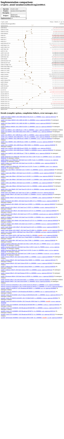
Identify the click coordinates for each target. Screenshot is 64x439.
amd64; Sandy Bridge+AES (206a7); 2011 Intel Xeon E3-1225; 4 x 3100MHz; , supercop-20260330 (29, 227)
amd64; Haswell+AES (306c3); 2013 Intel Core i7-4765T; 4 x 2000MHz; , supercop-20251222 (28, 208)
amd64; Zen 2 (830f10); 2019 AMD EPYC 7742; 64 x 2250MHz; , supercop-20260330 (25, 137)
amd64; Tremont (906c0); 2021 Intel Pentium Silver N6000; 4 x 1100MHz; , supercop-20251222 (28, 260)
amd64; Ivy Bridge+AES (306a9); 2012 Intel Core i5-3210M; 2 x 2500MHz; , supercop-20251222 (28, 217)
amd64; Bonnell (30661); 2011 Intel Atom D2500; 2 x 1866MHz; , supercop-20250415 (25, 282)
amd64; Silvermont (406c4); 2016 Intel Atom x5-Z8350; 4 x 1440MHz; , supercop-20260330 (27, 277)
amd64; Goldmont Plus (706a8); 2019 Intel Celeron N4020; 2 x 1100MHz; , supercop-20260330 (28, 267)
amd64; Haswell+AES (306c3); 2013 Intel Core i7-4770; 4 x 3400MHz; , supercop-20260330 (30, 214)
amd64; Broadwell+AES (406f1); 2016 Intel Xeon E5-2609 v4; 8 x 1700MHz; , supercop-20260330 (29, 201)
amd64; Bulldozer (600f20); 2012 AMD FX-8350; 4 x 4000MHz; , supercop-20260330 (26, 127)
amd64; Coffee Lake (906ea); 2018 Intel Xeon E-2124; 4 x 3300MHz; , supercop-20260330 (27, 186)
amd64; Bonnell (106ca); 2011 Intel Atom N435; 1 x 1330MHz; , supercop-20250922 (25, 280)
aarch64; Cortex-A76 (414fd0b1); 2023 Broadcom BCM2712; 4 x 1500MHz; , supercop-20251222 (28, 315)
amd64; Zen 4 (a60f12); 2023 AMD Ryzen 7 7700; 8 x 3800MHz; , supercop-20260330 (25, 154)
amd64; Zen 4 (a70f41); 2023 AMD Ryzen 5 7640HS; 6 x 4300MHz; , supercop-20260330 (27, 150)
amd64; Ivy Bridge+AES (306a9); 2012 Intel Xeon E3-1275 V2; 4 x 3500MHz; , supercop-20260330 (29, 221)
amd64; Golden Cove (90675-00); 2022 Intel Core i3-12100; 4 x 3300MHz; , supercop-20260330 (28, 163)
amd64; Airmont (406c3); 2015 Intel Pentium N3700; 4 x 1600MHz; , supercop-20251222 (26, 273)
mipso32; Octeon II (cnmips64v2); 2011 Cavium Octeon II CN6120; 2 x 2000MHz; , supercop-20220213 (32, 287)
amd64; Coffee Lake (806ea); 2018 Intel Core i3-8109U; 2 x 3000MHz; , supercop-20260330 (26, 183)
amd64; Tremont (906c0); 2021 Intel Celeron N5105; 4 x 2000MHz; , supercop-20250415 (27, 263)
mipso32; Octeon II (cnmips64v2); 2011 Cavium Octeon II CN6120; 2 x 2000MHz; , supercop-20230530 (30, 285)
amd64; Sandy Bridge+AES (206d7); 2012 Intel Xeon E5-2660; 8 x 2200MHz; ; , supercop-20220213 (32, 230)
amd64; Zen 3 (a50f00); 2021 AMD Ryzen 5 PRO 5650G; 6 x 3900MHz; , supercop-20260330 (28, 145)
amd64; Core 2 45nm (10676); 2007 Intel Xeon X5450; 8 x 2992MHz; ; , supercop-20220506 (29, 236)
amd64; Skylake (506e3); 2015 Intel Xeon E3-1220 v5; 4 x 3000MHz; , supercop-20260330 (26, 198)
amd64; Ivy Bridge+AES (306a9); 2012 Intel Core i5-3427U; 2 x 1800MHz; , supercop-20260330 (29, 224)
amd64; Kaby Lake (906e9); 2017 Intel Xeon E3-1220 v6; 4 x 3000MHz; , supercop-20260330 (28, 189)
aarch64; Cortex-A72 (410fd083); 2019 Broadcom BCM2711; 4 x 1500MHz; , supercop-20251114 (28, 311)
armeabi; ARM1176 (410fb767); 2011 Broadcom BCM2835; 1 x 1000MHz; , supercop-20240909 (28, 288)
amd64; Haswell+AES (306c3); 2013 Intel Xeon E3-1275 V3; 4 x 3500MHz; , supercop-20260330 (29, 211)
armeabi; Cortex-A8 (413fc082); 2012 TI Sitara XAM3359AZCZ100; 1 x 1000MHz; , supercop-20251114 (31, 295)
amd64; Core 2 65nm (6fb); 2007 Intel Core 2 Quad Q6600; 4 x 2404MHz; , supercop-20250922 (28, 237)
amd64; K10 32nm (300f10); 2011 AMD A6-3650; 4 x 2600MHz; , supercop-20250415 (26, 120)
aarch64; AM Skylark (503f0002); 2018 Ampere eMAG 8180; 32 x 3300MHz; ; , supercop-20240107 (31, 318)
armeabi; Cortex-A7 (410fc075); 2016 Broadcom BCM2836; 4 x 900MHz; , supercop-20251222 (28, 292)
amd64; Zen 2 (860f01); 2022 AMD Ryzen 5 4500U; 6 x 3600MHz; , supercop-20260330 (26, 139)
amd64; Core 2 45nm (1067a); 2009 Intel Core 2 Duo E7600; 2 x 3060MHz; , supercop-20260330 (29, 232)
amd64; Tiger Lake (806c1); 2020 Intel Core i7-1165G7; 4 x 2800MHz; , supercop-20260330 (27, 170)
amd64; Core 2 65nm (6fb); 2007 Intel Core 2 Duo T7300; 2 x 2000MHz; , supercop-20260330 (28, 241)
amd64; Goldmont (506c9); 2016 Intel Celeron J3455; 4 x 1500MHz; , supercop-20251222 (26, 270)
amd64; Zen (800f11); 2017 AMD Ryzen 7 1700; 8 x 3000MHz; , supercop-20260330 (25, 130)
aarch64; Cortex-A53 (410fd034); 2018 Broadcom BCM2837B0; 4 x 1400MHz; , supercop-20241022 (30, 305)
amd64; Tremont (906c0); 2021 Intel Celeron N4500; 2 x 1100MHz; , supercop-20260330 (27, 257)
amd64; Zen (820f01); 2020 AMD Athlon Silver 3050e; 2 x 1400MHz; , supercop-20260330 (26, 132)
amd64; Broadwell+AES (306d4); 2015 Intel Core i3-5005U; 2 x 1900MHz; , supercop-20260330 (28, 204)
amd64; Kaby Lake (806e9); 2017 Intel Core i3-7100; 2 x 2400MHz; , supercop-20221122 (27, 193)
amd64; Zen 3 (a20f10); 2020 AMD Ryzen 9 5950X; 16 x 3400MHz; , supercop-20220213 (26, 148)
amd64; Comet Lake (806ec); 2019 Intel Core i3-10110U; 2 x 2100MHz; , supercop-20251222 (27, 180)
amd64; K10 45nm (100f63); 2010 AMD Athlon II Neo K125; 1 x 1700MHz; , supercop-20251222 (28, 117)
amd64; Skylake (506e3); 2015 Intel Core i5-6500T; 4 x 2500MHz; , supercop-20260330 (27, 195)
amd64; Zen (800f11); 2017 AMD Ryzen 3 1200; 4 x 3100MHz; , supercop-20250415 (25, 135)
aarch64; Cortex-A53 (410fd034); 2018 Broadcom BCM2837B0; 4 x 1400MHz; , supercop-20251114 (30, 308)
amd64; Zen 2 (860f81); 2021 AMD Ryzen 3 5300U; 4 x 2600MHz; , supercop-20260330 (27, 142)
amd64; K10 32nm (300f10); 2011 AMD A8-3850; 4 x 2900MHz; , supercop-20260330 (26, 123)
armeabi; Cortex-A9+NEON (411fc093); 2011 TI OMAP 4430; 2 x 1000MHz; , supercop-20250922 (29, 298)
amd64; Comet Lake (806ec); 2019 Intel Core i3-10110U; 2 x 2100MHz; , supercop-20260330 (27, 173)
